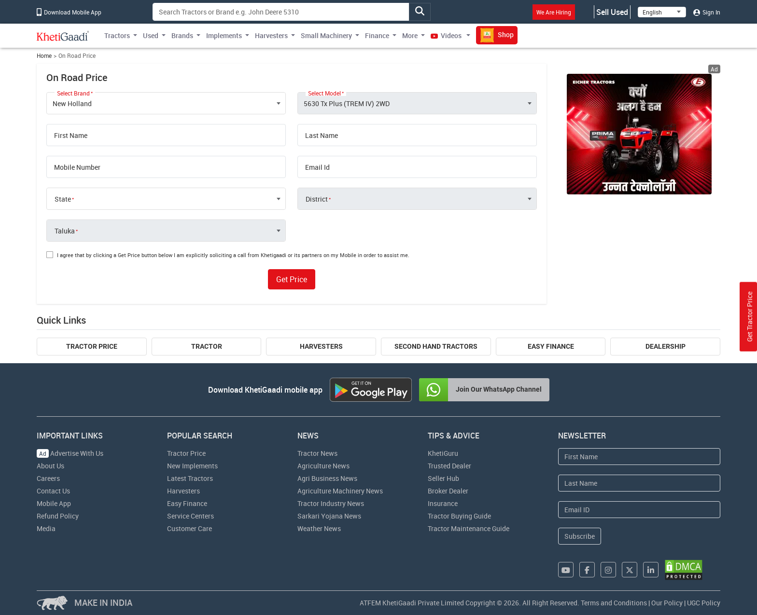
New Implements (192, 465)
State (63, 199)
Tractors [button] (117, 35)
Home (44, 55)
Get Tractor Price (749, 316)
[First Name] (639, 456)
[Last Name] (639, 483)
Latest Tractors (190, 478)
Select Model (324, 93)
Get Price (291, 279)
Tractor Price (91, 346)
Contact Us (53, 490)
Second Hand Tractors (435, 346)
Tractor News (317, 453)
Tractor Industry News (330, 503)
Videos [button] (447, 35)
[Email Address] (639, 509)
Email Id (317, 167)
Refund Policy (58, 515)
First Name (70, 135)
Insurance (443, 503)
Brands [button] (182, 35)
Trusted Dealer (449, 465)
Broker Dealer (448, 490)
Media (46, 528)
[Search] (281, 12)
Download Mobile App (69, 12)
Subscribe (579, 536)
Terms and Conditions (614, 602)
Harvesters (321, 346)
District (317, 199)
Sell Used (612, 12)
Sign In (706, 12)
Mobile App (54, 503)
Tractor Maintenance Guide (468, 528)
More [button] (410, 35)
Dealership (665, 346)
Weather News (319, 528)
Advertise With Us (70, 453)
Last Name (321, 135)
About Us (50, 465)
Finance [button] (377, 35)
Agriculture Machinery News (340, 490)
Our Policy (667, 602)
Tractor (206, 346)
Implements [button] (224, 35)
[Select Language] (662, 12)
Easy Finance (551, 346)
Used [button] (150, 35)
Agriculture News (323, 465)
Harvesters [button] (271, 35)
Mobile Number (77, 167)
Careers (48, 478)
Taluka (65, 231)
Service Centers (190, 515)
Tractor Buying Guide (459, 515)
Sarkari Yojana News (329, 515)
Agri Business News (327, 478)
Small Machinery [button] (326, 35)
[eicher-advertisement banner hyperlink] (639, 134)
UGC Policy (703, 602)
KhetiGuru (443, 453)
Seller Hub (443, 478)
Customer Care (189, 528)
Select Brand (73, 93)
